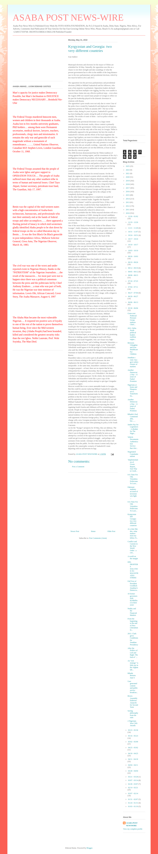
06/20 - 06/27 (133, 296)
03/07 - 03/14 (133, 780)
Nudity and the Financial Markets (132, 611)
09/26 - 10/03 (133, 256)
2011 (128, 210)
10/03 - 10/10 (133, 250)
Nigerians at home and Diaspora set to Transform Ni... (133, 390)
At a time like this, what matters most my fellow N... (133, 533)
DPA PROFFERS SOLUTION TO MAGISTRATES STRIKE (133, 570)
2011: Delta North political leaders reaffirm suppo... (132, 333)
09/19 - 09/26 (133, 262)
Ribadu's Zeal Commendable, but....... (133, 417)
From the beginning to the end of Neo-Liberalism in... (133, 624)
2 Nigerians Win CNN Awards (132, 723)
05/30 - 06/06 (133, 308)
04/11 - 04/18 (133, 759)
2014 (128, 199)
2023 (128, 170)
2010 (128, 213)
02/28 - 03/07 (133, 784)
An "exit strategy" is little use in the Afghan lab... (133, 665)
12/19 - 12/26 (133, 222)
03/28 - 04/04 (133, 771)
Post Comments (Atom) (98, 538)
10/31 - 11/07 (133, 232)
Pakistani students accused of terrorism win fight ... (133, 492)
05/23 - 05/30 (133, 730)
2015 (128, 195)
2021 (128, 173)
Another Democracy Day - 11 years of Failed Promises (133, 375)
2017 (128, 188)
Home (93, 531)
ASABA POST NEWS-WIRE (68, 17)
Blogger (89, 848)
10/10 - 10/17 (133, 245)
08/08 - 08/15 (133, 275)
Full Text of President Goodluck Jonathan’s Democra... (133, 585)
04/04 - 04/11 (133, 765)
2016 (128, 191)
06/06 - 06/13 (133, 302)
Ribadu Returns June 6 (132, 675)
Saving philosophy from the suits (133, 714)
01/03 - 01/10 (133, 806)
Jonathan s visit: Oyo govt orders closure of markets (133, 362)
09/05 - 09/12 (133, 272)
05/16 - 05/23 (133, 736)
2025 (128, 166)
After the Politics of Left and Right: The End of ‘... (133, 652)
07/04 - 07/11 (133, 287)
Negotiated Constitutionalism (133, 454)
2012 (128, 206)
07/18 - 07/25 (133, 281)
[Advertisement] (93, 500)
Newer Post (75, 531)
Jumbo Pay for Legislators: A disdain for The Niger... (133, 429)
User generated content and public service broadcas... (133, 687)
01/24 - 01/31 (133, 803)
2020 (128, 177)
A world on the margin (133, 557)
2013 (128, 202)
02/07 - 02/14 (133, 793)
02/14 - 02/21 (133, 788)
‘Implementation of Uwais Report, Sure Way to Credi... (133, 465)
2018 (128, 184)
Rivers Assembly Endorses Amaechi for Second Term (133, 701)
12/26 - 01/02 (133, 216)
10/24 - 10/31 (133, 235)
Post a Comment (78, 467)
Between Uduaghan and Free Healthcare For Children (133, 348)
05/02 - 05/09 (133, 742)
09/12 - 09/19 (133, 268)
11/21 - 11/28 (133, 228)
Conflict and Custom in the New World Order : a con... (133, 547)
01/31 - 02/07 (133, 799)
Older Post (111, 531)
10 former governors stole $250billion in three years (132, 599)
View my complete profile (132, 829)
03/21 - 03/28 (133, 777)
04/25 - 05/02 (133, 747)
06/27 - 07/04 (133, 293)
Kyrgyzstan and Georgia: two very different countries (132, 520)
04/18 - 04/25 (133, 753)
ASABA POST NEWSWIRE (131, 824)
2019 (128, 181)
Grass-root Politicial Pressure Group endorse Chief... (132, 319)
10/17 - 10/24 (133, 239)
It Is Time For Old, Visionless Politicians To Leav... (133, 479)
